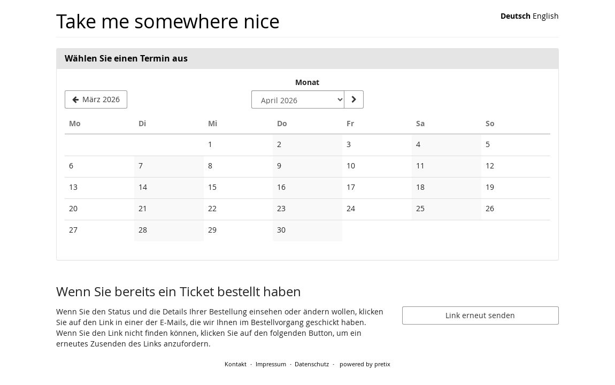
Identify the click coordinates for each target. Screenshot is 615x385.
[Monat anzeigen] (353, 99)
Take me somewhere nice (168, 21)
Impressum (271, 364)
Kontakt (236, 364)
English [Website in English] (546, 16)
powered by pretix (365, 364)
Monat (307, 82)
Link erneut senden (480, 315)
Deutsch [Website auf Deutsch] (516, 16)
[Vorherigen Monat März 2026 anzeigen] (96, 99)
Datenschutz (312, 364)
